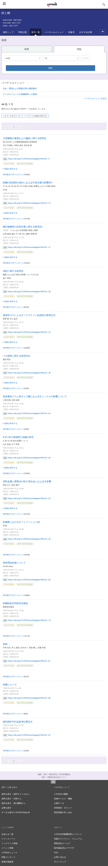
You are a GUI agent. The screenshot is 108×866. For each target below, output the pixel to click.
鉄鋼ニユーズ (10, 684)
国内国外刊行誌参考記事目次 (18, 721)
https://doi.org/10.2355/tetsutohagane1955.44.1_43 (29, 413)
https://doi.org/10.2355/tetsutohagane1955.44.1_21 (29, 247)
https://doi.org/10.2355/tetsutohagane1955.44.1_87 (29, 735)
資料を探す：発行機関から (13, 803)
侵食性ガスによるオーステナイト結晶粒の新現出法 (29, 315)
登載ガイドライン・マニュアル (68, 838)
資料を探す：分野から (11, 798)
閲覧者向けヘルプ (62, 843)
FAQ (56, 852)
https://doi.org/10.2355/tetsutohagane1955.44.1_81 (29, 661)
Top (53, 782)
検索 (26, 49)
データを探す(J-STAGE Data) (15, 812)
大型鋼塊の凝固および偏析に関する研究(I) (24, 138)
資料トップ (8, 32)
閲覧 (79, 49)
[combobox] (22, 58)
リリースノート (8, 838)
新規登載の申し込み (63, 812)
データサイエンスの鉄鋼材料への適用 (20, 94)
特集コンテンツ (8, 857)
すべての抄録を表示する (37, 116)
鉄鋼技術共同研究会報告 (15, 603)
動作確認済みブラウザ (64, 848)
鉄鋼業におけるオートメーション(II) (21, 522)
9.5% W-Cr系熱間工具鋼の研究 (18, 437)
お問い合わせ (60, 857)
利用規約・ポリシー (63, 807)
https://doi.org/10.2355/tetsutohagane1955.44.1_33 (29, 332)
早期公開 (22, 32)
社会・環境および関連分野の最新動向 (20, 88)
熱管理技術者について (14, 562)
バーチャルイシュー (54, 32)
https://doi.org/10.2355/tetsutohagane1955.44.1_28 (29, 291)
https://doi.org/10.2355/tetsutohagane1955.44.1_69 (29, 579)
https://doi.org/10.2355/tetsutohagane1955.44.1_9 (28, 158)
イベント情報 (7, 848)
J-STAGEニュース (9, 852)
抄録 (5, 644)
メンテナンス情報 (9, 843)
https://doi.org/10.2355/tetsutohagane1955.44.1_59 (29, 539)
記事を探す (6, 807)
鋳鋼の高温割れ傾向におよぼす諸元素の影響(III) (27, 182)
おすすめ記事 (85, 32)
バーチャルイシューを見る (95, 98)
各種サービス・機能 (63, 798)
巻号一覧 (35, 32)
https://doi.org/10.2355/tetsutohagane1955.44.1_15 (29, 203)
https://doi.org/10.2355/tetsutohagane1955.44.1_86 (29, 698)
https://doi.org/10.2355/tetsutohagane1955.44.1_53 (29, 498)
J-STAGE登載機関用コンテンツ (68, 834)
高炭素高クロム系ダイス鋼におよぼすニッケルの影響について (35, 396)
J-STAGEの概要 (61, 794)
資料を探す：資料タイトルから (15, 794)
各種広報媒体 (7, 861)
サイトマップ (60, 861)
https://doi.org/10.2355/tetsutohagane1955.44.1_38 (29, 372)
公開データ (59, 803)
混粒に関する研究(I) (13, 271)
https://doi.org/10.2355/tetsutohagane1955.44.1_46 (29, 457)
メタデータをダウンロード (13, 116)
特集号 (71, 32)
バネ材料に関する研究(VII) (16, 355)
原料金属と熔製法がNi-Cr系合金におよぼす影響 (27, 481)
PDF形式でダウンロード (13, 174)
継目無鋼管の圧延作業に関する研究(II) (22, 226)
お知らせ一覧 (7, 834)
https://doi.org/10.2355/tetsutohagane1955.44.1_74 (29, 620)
